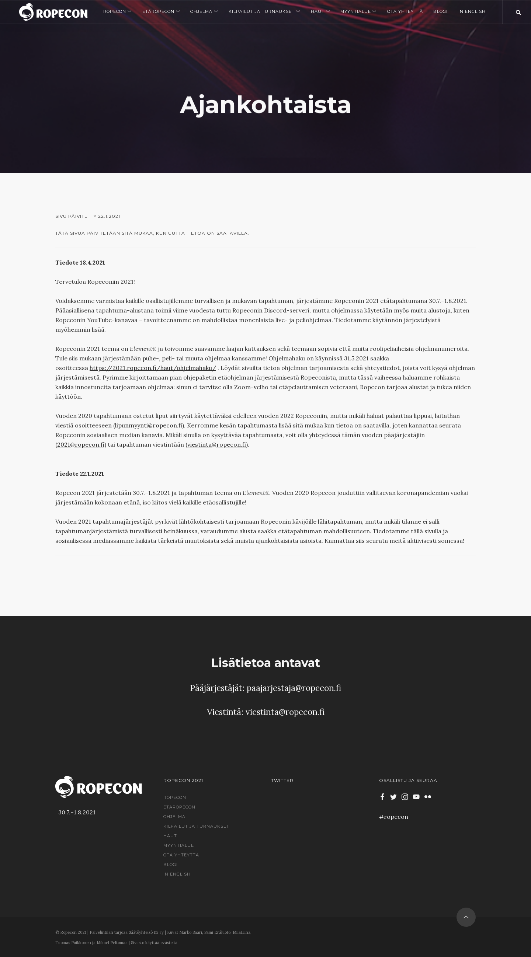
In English (472, 11)
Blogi (440, 11)
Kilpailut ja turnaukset (264, 11)
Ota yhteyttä (405, 11)
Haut (320, 11)
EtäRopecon (161, 11)
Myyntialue (358, 11)
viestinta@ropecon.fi (216, 444)
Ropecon (117, 11)
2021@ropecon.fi (80, 444)
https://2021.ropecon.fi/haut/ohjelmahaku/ (153, 367)
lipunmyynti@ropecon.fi (148, 425)
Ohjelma (204, 11)
